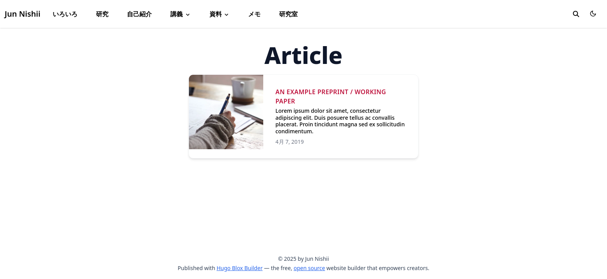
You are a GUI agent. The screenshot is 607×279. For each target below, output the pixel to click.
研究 (102, 14)
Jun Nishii (22, 14)
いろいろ (65, 14)
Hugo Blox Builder (239, 268)
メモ (254, 14)
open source (309, 268)
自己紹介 (139, 14)
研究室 (288, 14)
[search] (576, 14)
